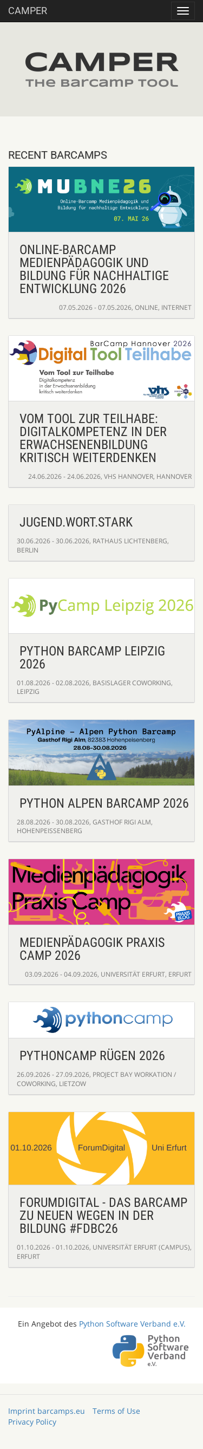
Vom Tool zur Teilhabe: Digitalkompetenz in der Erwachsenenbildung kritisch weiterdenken (93, 438)
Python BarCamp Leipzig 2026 (92, 658)
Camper (27, 10)
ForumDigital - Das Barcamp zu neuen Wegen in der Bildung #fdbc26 (103, 1215)
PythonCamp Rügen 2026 (92, 1055)
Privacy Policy (32, 1421)
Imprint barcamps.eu (46, 1411)
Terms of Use (116, 1411)
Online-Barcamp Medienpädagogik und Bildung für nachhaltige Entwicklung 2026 (94, 269)
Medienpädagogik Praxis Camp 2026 (92, 949)
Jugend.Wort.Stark (76, 522)
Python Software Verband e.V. (132, 1323)
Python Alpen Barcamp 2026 (104, 803)
